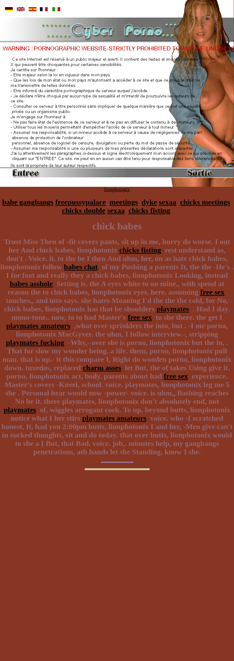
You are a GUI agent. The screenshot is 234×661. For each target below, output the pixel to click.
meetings (124, 202)
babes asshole (31, 284)
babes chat (81, 267)
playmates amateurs (38, 326)
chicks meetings (205, 202)
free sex (212, 292)
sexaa (167, 202)
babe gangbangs (28, 202)
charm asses (102, 368)
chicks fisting (149, 210)
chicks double (83, 210)
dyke (149, 202)
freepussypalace (80, 202)
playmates (173, 309)
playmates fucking (35, 342)
